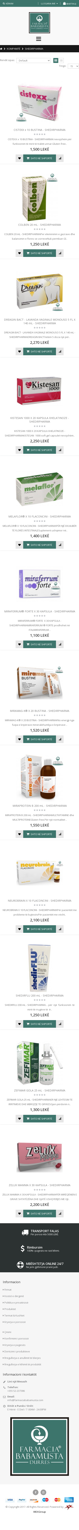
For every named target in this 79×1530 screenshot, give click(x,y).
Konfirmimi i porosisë (16, 1338)
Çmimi (7, 1332)
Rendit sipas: (7, 60)
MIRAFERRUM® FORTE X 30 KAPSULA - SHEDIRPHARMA (39, 611)
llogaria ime (49, 3)
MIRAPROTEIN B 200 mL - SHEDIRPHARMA (40, 806)
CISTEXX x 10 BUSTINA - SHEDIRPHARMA (39, 130)
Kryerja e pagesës (15, 1345)
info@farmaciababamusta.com (25, 1400)
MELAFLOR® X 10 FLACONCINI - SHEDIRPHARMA (39, 516)
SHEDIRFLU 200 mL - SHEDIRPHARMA (40, 995)
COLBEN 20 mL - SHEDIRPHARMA (39, 225)
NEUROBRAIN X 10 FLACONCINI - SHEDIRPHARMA (39, 900)
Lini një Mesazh (17, 1381)
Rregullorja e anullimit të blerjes (22, 1358)
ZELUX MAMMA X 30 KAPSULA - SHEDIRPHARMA (39, 1185)
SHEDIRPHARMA (34, 48)
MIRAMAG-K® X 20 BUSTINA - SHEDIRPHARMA (39, 711)
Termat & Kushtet (14, 1315)
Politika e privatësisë (16, 1302)
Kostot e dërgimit (14, 1296)
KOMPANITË (13, 48)
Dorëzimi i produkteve (17, 1351)
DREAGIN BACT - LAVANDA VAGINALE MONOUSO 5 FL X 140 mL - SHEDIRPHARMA (39, 321)
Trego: (62, 66)
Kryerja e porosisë (15, 1322)
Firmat (7, 1289)
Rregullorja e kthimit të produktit (22, 1364)
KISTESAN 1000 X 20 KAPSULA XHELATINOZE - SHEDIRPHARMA (39, 419)
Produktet (10, 1309)
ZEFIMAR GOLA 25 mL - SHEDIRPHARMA (39, 1090)
